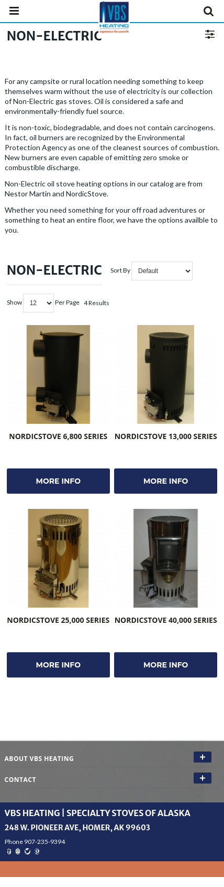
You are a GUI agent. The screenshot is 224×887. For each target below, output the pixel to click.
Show (14, 302)
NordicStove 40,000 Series (166, 620)
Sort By (120, 270)
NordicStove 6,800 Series (58, 436)
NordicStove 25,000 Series (58, 620)
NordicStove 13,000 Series (166, 436)
